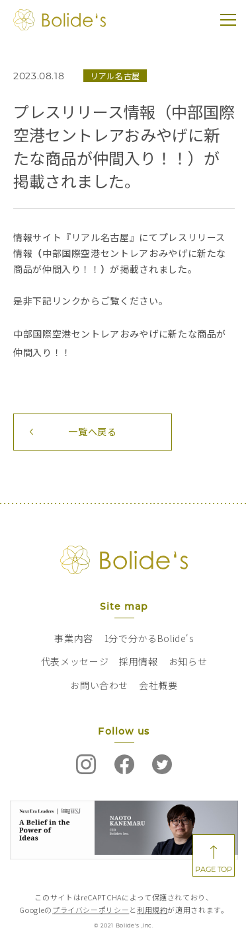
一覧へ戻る (92, 431)
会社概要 (158, 685)
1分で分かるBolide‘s (149, 638)
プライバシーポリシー (90, 909)
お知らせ (188, 661)
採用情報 (138, 661)
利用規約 (152, 909)
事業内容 (73, 638)
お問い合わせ (99, 685)
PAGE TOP (213, 869)
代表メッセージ (74, 661)
